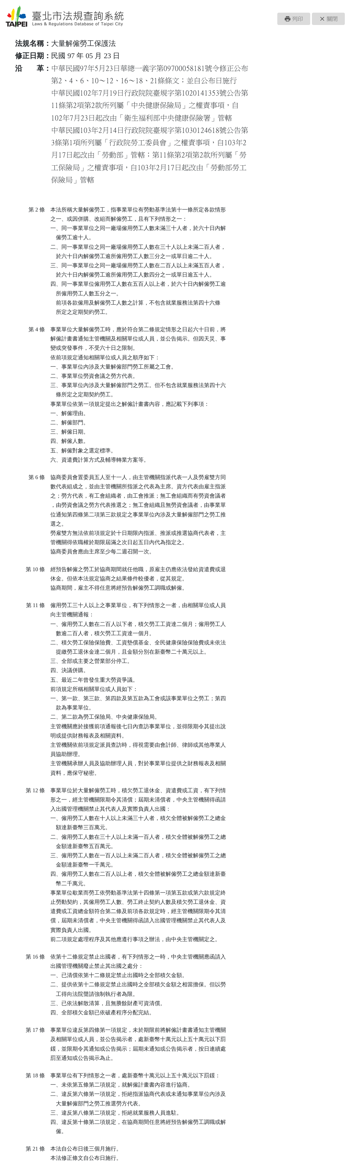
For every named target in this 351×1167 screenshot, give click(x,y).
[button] (293, 19)
